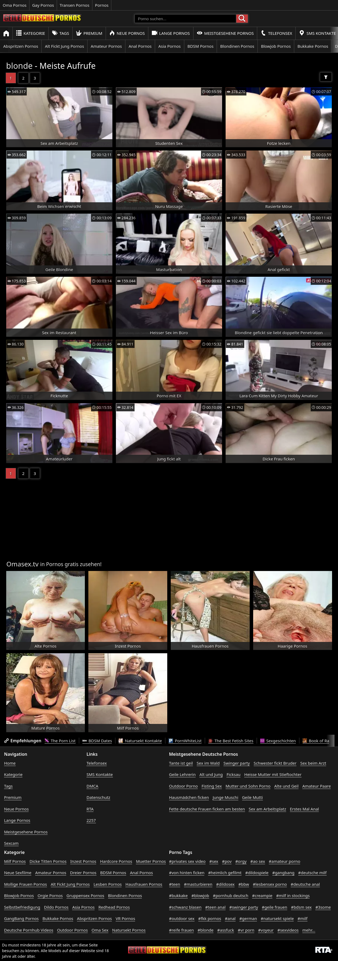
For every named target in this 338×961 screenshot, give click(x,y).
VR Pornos (125, 918)
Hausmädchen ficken (189, 797)
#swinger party (243, 907)
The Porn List (60, 740)
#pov (227, 861)
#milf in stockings (293, 895)
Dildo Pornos (56, 907)
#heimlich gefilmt (224, 872)
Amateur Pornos (106, 46)
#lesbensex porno (270, 884)
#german (248, 918)
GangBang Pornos (21, 918)
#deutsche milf (312, 872)
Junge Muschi (225, 797)
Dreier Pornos (83, 872)
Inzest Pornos (83, 861)
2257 (91, 820)
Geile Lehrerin (182, 774)
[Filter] (326, 76)
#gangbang (283, 872)
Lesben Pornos (107, 884)
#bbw (243, 884)
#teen (174, 884)
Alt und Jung (211, 774)
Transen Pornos (74, 5)
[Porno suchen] (185, 18)
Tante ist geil (181, 763)
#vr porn (246, 930)
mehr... (308, 930)
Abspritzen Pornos (20, 46)
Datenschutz (98, 797)
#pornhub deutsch (230, 895)
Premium (89, 33)
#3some (323, 907)
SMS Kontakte (99, 774)
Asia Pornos (169, 46)
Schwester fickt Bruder (275, 763)
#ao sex (257, 861)
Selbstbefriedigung (22, 907)
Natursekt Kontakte (140, 740)
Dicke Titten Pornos (47, 861)
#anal (230, 918)
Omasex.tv (22, 563)
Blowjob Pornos (276, 46)
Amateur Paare (316, 786)
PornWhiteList (185, 740)
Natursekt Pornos (129, 930)
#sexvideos (288, 930)
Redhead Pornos (114, 907)
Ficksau (233, 774)
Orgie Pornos (50, 895)
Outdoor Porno (183, 786)
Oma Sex (100, 930)
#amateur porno (284, 861)
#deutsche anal (305, 884)
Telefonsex (276, 33)
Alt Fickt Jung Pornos (64, 46)
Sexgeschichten (278, 740)
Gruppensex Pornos (85, 895)
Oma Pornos (14, 5)
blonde (19, 65)
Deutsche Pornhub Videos (28, 930)
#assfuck (225, 930)
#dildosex (225, 884)
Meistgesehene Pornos (225, 33)
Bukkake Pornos (312, 46)
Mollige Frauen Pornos (25, 884)
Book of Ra (316, 740)
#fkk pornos (209, 918)
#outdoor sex (182, 918)
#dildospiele (257, 872)
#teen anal (215, 907)
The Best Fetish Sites (230, 740)
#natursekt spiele (277, 918)
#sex (213, 861)
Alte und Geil (286, 786)
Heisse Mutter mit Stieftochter (273, 774)
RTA (89, 809)
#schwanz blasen (185, 907)
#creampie (262, 895)
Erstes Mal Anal (304, 809)
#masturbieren (198, 884)
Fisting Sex (212, 786)
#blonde (205, 930)
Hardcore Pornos (116, 861)
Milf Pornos (15, 861)
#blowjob (200, 895)
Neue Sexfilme (17, 872)
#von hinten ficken (187, 872)
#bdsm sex (301, 907)
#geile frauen (274, 907)
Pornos (102, 5)
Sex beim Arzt (313, 763)
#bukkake (178, 895)
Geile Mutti (252, 797)
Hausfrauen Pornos (143, 884)
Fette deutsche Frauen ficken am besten (207, 809)
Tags (60, 33)
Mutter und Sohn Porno (248, 786)
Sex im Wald (208, 763)
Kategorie (30, 33)
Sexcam (11, 843)
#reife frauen (181, 930)
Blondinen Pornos (237, 46)
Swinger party (236, 763)
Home (10, 763)
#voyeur (266, 930)
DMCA (92, 786)
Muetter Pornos (151, 861)
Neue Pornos (127, 33)
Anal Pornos (140, 46)
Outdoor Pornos (72, 930)
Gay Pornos (43, 5)
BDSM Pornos (200, 46)
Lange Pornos (171, 33)
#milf (302, 918)
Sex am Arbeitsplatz (267, 809)
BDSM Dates (97, 740)
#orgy (241, 861)
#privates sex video (187, 861)
